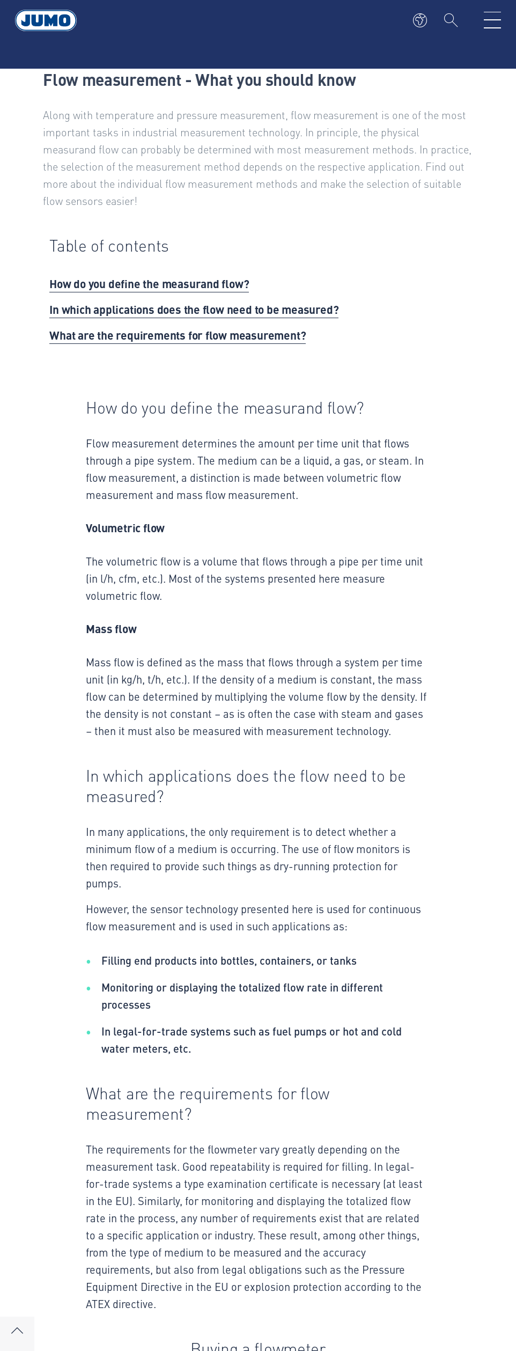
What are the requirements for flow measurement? (177, 335)
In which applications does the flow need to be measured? (193, 309)
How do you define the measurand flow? (149, 283)
